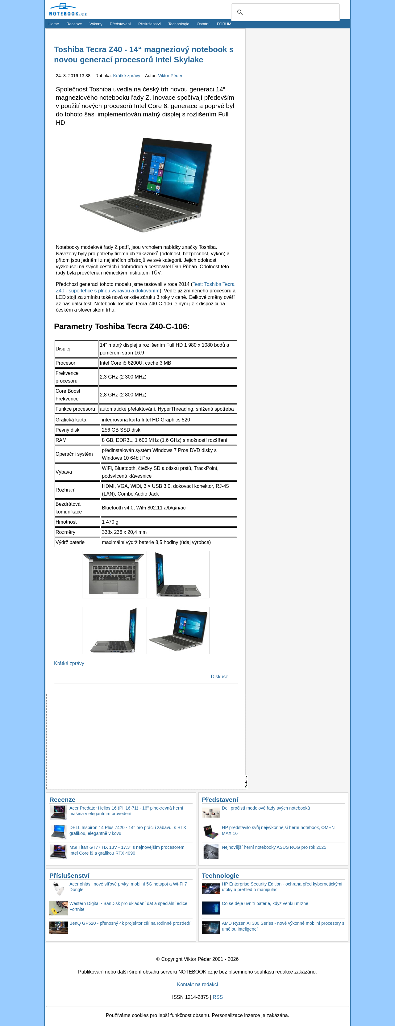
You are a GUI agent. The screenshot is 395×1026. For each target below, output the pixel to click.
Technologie (178, 24)
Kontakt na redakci (197, 984)
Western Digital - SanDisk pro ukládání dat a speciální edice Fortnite (128, 906)
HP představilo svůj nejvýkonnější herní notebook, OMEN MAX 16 (278, 830)
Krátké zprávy (127, 75)
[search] (284, 12)
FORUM (224, 24)
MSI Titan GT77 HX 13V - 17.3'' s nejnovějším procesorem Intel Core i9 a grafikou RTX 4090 (127, 850)
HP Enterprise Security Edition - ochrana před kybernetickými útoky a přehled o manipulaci (282, 887)
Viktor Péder (170, 75)
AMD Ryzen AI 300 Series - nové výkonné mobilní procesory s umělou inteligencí (283, 926)
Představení (120, 24)
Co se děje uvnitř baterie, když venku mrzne (265, 903)
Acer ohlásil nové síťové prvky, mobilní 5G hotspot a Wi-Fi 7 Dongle (128, 887)
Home (53, 24)
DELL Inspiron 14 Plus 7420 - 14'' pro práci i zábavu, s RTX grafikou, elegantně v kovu (127, 830)
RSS (218, 997)
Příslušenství (149, 24)
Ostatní (203, 24)
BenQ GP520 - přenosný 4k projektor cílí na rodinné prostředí (129, 923)
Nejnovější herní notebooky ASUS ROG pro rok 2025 (274, 847)
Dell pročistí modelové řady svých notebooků (266, 808)
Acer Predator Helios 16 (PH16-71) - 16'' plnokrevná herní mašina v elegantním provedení (126, 811)
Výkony (95, 24)
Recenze (74, 24)
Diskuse (219, 676)
